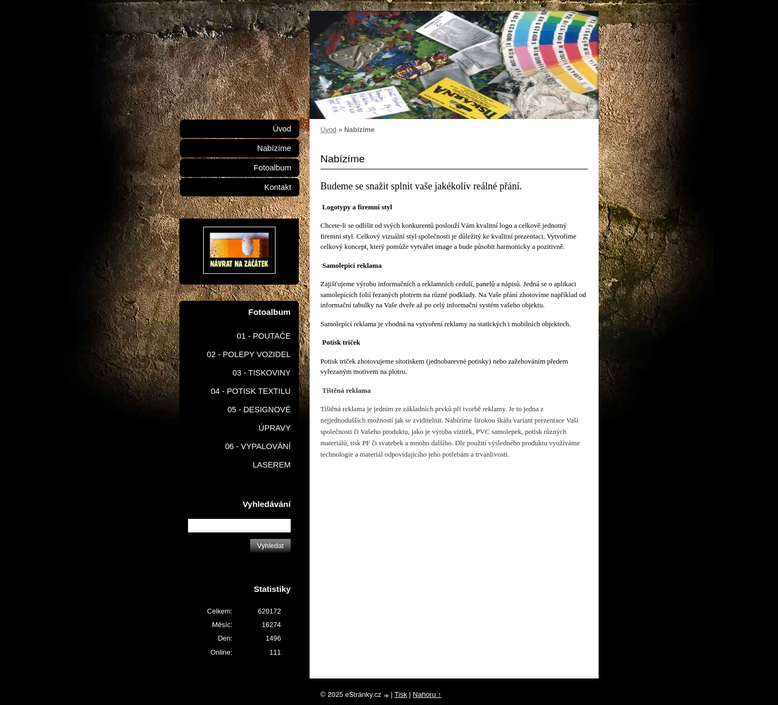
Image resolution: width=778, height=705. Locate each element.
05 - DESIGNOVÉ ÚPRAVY (259, 418)
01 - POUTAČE (264, 336)
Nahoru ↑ (427, 694)
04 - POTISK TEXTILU (251, 391)
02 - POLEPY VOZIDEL (249, 354)
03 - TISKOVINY (261, 372)
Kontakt (277, 187)
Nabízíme (274, 148)
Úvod (328, 130)
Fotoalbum (272, 167)
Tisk (400, 694)
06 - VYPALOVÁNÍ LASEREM (258, 455)
